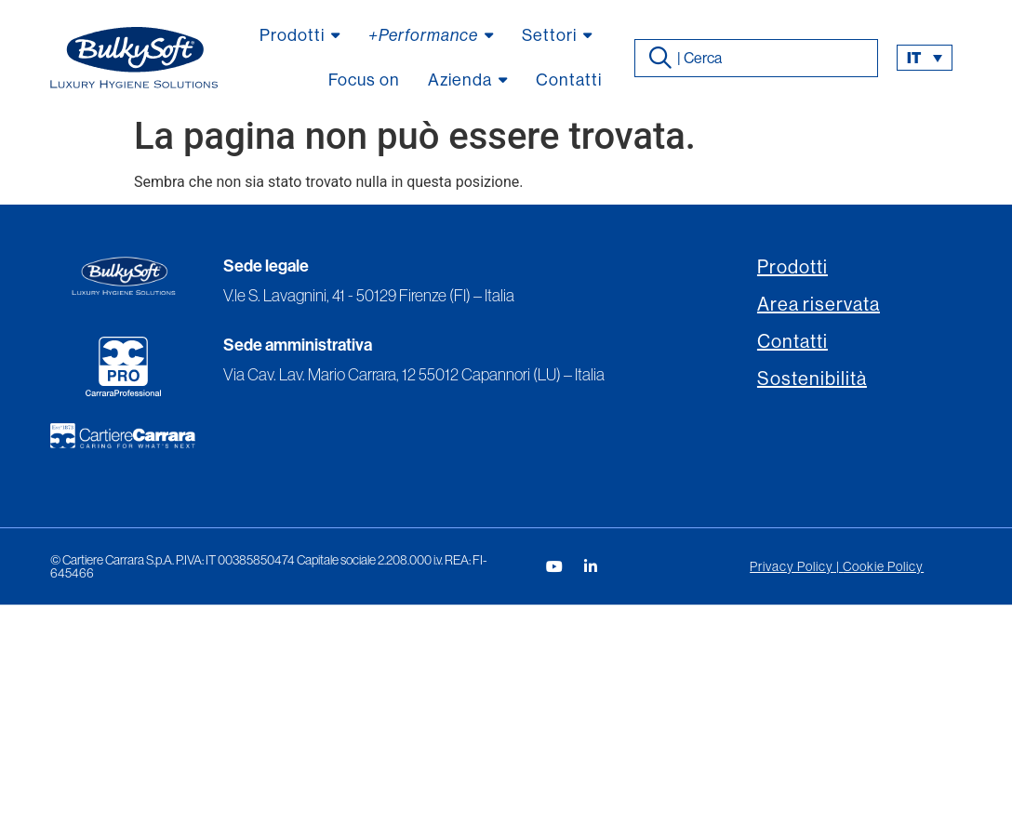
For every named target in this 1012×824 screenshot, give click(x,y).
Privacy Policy (791, 566)
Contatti (792, 341)
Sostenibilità (812, 379)
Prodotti (792, 267)
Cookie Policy (883, 566)
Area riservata (818, 304)
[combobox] (756, 58)
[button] (924, 58)
